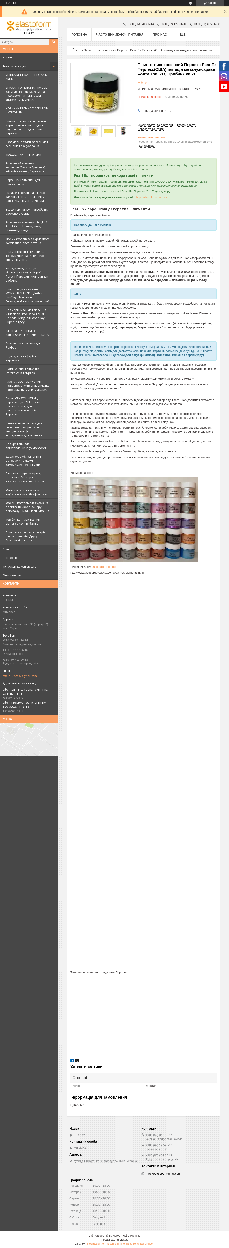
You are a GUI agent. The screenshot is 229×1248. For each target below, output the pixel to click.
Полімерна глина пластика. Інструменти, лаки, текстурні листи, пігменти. (26, 256)
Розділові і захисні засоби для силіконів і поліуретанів (27, 144)
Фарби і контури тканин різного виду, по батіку (23, 522)
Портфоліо (10, 558)
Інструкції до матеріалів (19, 566)
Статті (7, 549)
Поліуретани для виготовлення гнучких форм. (26, 446)
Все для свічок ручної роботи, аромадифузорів (27, 211)
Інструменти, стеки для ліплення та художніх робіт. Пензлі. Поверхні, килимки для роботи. (27, 274)
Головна (79, 34)
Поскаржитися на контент (103, 1243)
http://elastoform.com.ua (151, 197)
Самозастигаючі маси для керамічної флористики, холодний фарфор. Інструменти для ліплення (24, 429)
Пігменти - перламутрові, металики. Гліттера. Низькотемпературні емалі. (25, 477)
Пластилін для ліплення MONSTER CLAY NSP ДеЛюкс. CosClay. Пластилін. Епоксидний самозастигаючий (27, 295)
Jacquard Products (104, 566)
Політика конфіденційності (138, 1243)
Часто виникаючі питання (119, 34)
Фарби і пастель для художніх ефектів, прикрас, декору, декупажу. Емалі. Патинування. (28, 507)
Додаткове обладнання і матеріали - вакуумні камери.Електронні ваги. (23, 461)
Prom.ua (135, 1235)
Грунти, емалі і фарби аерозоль (21, 358)
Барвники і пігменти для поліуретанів (23, 182)
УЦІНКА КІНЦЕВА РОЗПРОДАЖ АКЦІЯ (26, 77)
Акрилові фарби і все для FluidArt (23, 345)
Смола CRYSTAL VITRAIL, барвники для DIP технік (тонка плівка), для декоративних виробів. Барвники (23, 406)
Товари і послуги (14, 66)
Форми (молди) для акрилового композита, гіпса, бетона (28, 241)
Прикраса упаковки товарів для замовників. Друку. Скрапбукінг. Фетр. (26, 536)
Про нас (160, 34)
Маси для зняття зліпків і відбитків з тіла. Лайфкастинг (26, 492)
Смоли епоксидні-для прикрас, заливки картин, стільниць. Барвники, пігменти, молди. (27, 197)
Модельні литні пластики (23, 154)
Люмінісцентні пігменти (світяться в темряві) (22, 371)
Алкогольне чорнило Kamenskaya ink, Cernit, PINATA (27, 333)
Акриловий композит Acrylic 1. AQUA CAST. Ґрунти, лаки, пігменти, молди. (27, 226)
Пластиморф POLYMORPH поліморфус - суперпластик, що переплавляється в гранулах (27, 386)
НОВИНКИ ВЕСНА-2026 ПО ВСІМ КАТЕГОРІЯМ (27, 110)
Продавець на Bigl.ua (114, 1239)
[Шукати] (53, 41)
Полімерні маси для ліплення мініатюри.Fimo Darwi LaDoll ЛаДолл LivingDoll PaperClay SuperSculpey (26, 316)
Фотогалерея (12, 575)
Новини (8, 57)
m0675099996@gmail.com (20, 676)
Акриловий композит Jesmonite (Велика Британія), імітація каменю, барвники (26, 167)
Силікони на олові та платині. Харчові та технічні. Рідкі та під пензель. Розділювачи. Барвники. (26, 127)
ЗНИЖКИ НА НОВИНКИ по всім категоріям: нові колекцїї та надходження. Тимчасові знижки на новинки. (26, 94)
